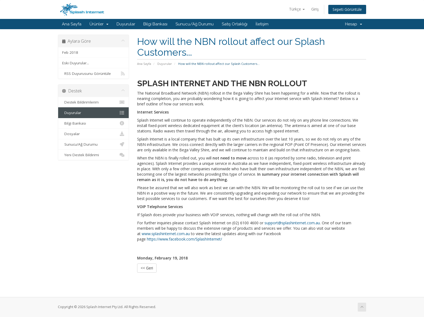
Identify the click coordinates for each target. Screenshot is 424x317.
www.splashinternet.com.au (166, 233)
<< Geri (147, 268)
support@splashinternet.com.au (292, 222)
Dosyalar (93, 134)
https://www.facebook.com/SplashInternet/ (184, 239)
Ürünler (99, 24)
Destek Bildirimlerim (93, 102)
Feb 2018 (70, 52)
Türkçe (297, 9)
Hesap (353, 24)
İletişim (262, 24)
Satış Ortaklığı (234, 24)
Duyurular (126, 24)
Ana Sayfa (71, 24)
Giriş (315, 9)
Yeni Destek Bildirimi (93, 155)
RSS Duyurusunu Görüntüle (93, 73)
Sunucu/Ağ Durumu (194, 24)
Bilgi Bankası (155, 24)
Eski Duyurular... (75, 63)
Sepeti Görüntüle (347, 9)
